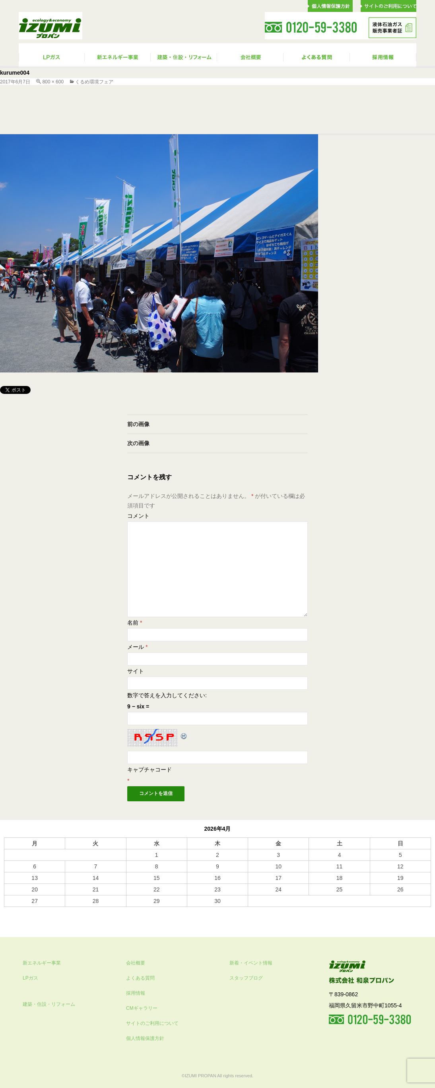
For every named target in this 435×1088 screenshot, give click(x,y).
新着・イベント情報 (250, 963)
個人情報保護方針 (145, 1038)
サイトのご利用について (152, 1023)
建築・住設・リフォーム (49, 1004)
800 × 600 (53, 82)
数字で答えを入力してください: (167, 695)
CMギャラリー (141, 1008)
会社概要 (135, 963)
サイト (135, 671)
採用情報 (135, 993)
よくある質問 (140, 978)
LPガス (30, 978)
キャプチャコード (149, 769)
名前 (134, 622)
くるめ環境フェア (94, 82)
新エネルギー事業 (42, 963)
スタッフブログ (246, 978)
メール (137, 647)
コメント (138, 516)
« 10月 (12, 910)
